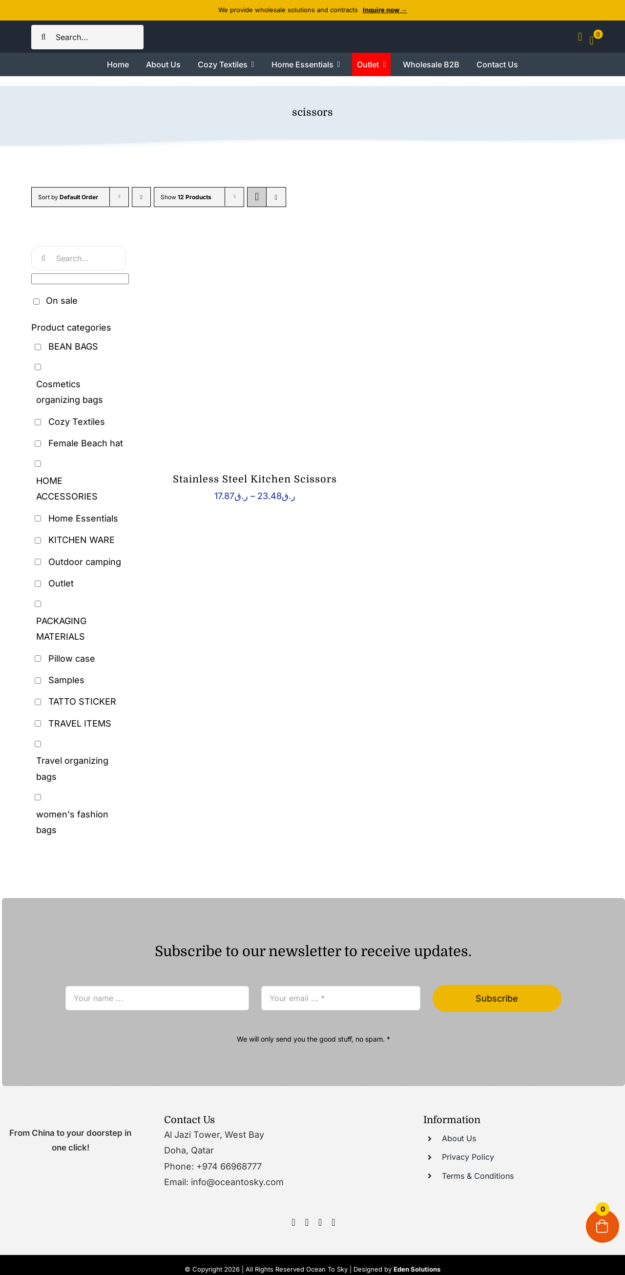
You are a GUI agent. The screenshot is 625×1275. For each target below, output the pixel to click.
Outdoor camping (84, 562)
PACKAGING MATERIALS (61, 629)
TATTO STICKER (82, 701)
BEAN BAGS (73, 346)
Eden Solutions (417, 1269)
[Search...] (87, 37)
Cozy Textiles (76, 422)
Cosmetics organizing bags (69, 392)
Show (186, 197)
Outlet (61, 583)
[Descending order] (141, 197)
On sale (62, 300)
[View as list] (276, 197)
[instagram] (307, 1222)
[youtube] (320, 1222)
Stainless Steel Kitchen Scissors (255, 479)
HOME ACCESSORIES (67, 489)
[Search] (43, 37)
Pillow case (71, 658)
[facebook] (293, 1222)
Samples (66, 680)
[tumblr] (333, 1222)
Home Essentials (83, 518)
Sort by (68, 197)
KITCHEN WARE (81, 540)
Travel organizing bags (72, 768)
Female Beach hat (85, 443)
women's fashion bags (72, 822)
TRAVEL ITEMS (79, 723)
